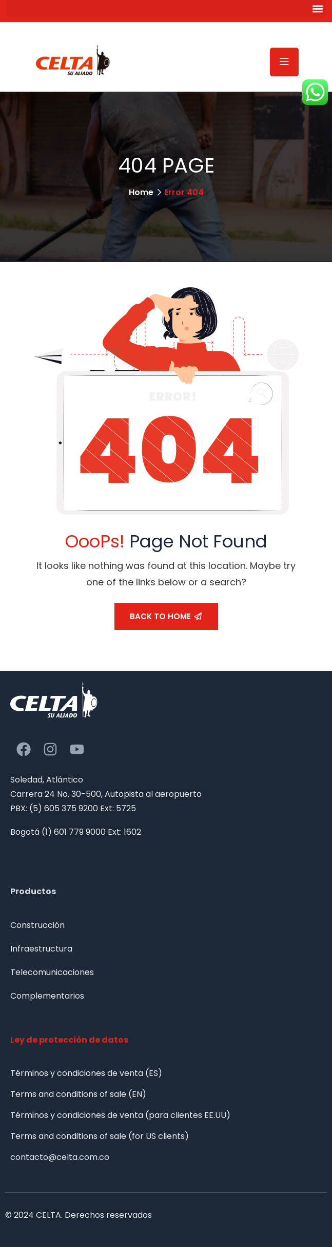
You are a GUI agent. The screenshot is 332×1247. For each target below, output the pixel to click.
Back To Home (166, 616)
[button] (166, 8)
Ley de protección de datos (69, 1040)
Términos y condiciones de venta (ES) (86, 1073)
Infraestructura (41, 949)
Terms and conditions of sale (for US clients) (99, 1136)
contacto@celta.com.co (59, 1157)
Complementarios (47, 996)
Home (141, 192)
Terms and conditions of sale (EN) (78, 1094)
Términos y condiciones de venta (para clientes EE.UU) (120, 1115)
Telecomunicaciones (52, 972)
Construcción (37, 925)
